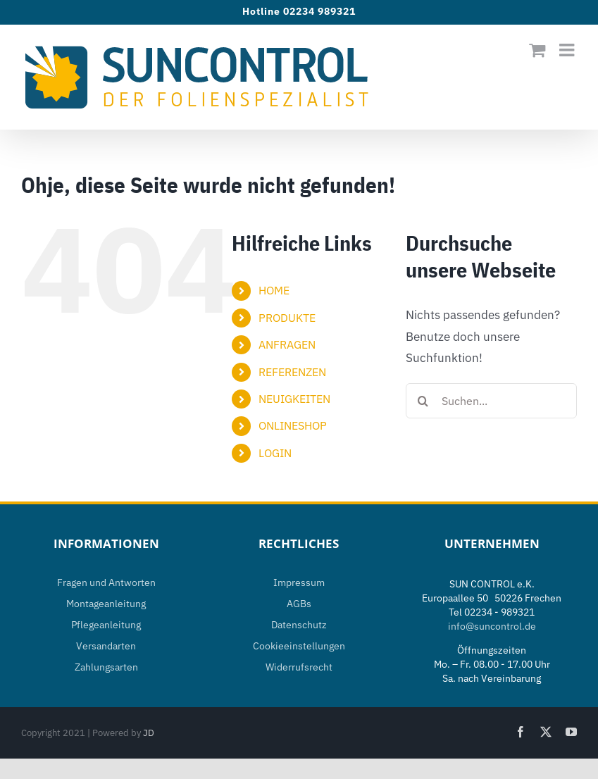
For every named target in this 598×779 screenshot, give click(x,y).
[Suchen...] (491, 400)
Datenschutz (299, 624)
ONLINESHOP (292, 425)
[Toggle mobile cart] (537, 49)
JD (148, 733)
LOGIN (275, 453)
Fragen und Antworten (106, 582)
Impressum (299, 582)
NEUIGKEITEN (294, 399)
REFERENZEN (292, 372)
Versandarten (106, 646)
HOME (273, 290)
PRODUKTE (287, 318)
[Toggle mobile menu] (568, 49)
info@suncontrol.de (492, 626)
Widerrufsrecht (299, 667)
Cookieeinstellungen (299, 646)
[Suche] (423, 400)
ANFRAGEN (287, 344)
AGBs (299, 603)
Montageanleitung (106, 603)
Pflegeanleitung (106, 624)
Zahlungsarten (106, 667)
